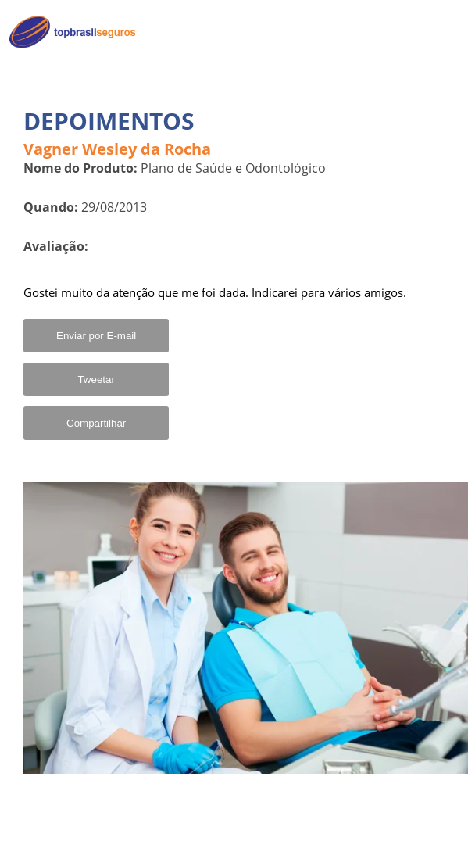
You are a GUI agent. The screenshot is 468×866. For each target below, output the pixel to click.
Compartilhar (96, 423)
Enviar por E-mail (96, 336)
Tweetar (95, 379)
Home (434, 32)
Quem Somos (414, 66)
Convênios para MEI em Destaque (387, 107)
